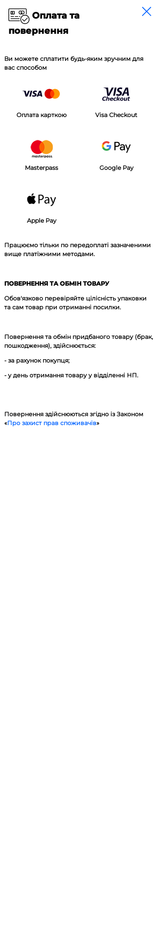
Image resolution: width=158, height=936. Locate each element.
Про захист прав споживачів (51, 423)
